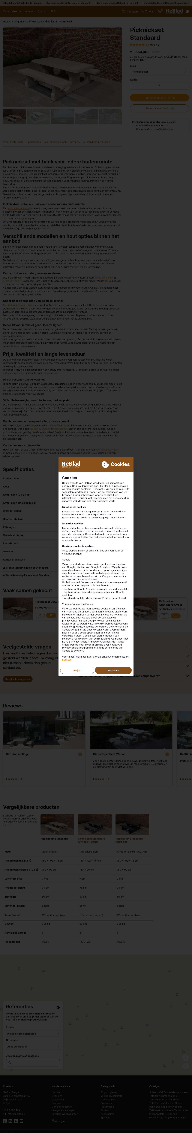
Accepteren (113, 670)
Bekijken (67, 659)
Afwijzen (77, 670)
